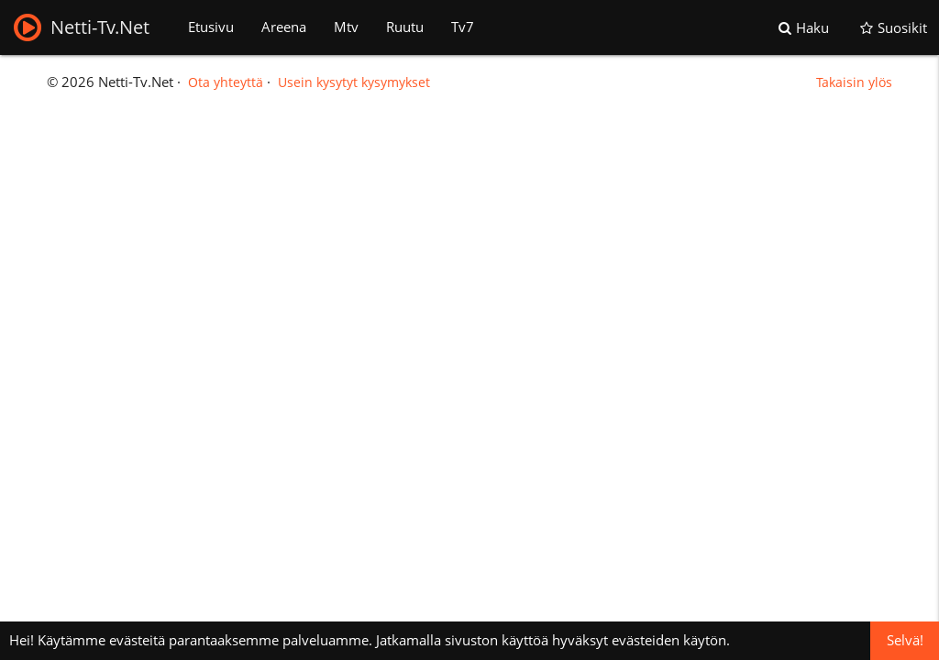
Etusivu (211, 27)
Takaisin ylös (854, 82)
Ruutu (405, 27)
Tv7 (462, 27)
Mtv (346, 27)
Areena (283, 27)
